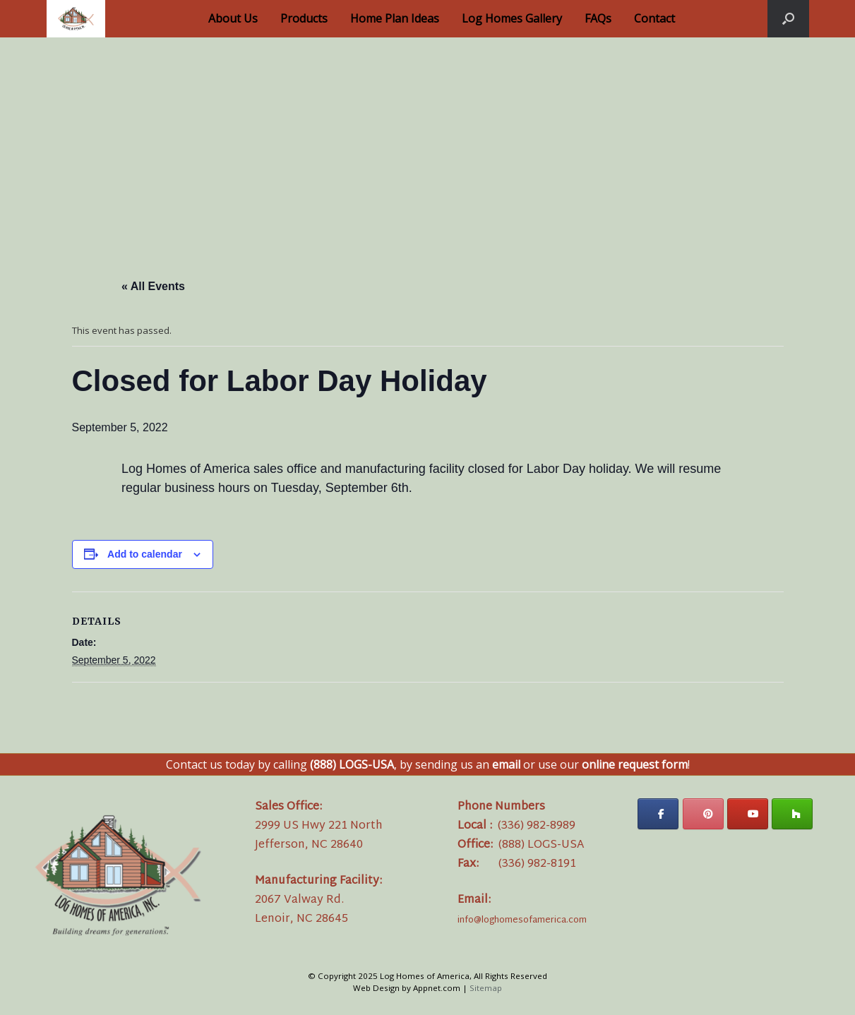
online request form (635, 764)
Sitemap (486, 988)
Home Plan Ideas (394, 18)
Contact (654, 18)
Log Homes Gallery (512, 18)
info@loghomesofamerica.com (522, 920)
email (506, 764)
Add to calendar (144, 554)
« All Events (153, 286)
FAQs (598, 18)
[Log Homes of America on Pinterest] (703, 813)
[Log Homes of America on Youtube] (747, 813)
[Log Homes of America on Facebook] (658, 813)
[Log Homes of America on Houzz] (792, 813)
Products (304, 18)
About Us (233, 18)
